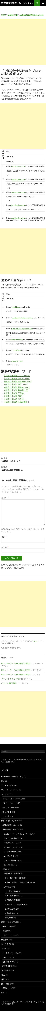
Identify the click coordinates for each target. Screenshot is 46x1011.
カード (3, 794)
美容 (4, 931)
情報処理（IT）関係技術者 (15, 904)
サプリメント (6, 812)
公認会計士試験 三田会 (14, 393)
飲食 (3, 992)
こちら (34, 759)
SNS (2, 781)
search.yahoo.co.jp (18, 166)
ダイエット (8, 935)
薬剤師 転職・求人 (9, 829)
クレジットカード (9, 803)
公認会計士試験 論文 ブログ (31, 14)
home (3, 14)
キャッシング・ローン (11, 799)
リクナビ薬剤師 (10, 860)
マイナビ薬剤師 (10, 851)
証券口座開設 (7, 966)
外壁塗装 (4, 940)
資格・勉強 (5, 984)
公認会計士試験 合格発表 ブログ (18, 381)
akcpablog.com (17, 361)
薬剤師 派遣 (8, 865)
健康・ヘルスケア (8, 922)
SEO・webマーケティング (11, 777)
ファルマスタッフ (10, 847)
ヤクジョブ (8, 856)
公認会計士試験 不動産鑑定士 (17, 402)
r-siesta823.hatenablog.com (22, 328)
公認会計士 (13, 14)
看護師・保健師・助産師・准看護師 (18, 882)
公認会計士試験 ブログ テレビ (17, 375)
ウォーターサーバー (9, 790)
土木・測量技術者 (12, 895)
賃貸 (3, 979)
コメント (5, 498)
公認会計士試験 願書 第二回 (16, 390)
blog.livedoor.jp (17, 339)
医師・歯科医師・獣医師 (14, 878)
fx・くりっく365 (8, 953)
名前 (3, 537)
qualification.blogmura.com (22, 318)
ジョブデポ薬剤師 (10, 838)
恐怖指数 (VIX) (8, 962)
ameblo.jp (15, 307)
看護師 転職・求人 (9, 825)
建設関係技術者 (11, 900)
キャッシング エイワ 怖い (11, 679)
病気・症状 (6, 926)
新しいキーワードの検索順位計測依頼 (15, 663)
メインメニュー (43, 3)
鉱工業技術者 (10, 913)
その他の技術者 (11, 891)
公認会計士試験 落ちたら (23, 459)
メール (4, 547)
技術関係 (7, 887)
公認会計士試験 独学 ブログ (16, 384)
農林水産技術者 (11, 909)
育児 (3, 975)
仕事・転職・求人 (8, 821)
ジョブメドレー (10, 843)
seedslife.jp (16, 350)
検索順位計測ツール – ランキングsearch (17, 3)
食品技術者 (9, 918)
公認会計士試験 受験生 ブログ (17, 387)
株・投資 (4, 944)
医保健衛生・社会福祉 (12, 873)
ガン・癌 (5, 816)
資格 (4, 869)
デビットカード (8, 807)
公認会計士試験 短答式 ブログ (17, 378)
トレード (5, 957)
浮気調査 (4, 970)
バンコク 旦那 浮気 (8, 683)
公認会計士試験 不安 (13, 396)
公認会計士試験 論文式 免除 (23, 468)
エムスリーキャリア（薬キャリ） (16, 834)
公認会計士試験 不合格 (14, 399)
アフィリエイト (7, 785)
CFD (4, 948)
